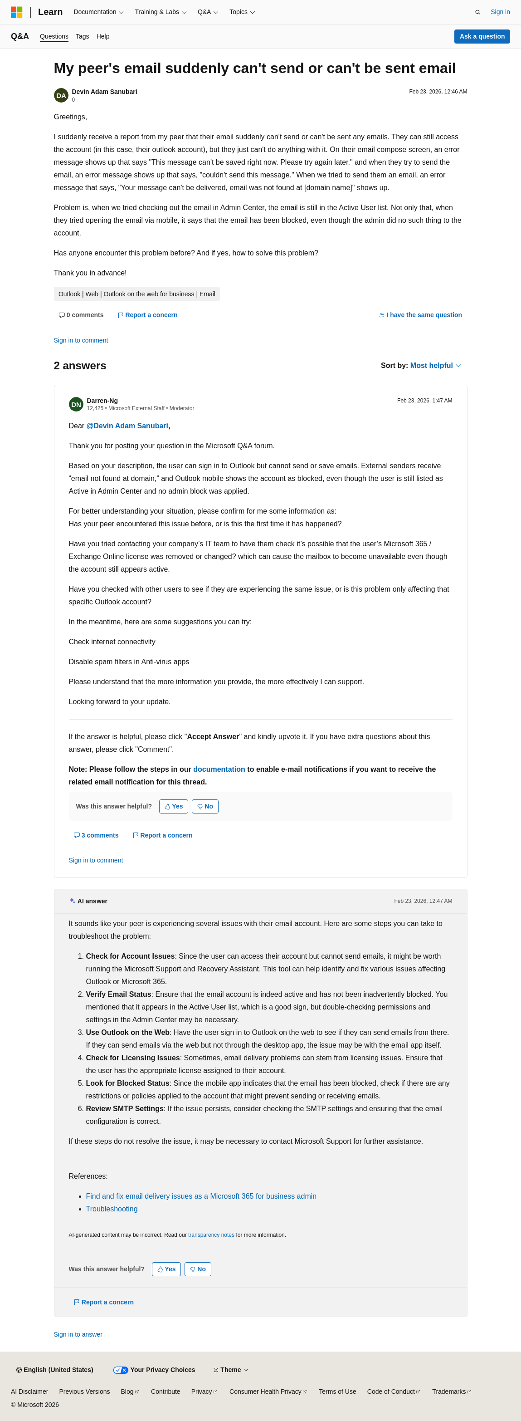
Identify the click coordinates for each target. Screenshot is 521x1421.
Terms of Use (337, 1391)
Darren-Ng (102, 400)
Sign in (500, 11)
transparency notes (211, 1235)
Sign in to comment (81, 340)
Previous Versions (84, 1391)
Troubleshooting (112, 1209)
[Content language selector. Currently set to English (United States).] (54, 1370)
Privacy (201, 1391)
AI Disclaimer (29, 1391)
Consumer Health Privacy (265, 1391)
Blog (127, 1391)
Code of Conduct (391, 1391)
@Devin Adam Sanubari (127, 426)
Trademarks (449, 1391)
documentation (219, 769)
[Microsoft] (17, 12)
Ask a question (482, 36)
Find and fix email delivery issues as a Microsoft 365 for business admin (201, 1196)
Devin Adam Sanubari (104, 91)
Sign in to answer (78, 1334)
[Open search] (478, 12)
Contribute (165, 1391)
